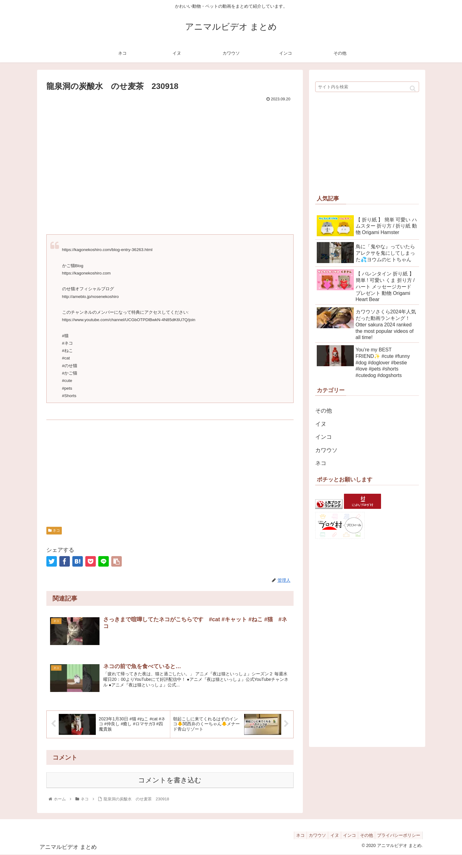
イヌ (320, 424)
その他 (323, 411)
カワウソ (326, 450)
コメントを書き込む (169, 780)
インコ (323, 437)
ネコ (54, 530)
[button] (412, 88)
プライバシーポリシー (397, 835)
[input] (367, 87)
